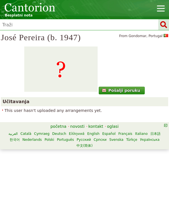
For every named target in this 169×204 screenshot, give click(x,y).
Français (125, 134)
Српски (100, 140)
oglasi (112, 126)
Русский (84, 140)
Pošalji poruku (121, 90)
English (93, 134)
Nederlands (32, 140)
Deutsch (59, 134)
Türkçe (131, 140)
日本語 (155, 134)
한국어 (15, 140)
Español (108, 134)
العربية (13, 134)
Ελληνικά (76, 134)
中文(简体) (84, 146)
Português (65, 140)
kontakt (95, 126)
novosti (77, 126)
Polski (49, 140)
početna (59, 126)
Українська (149, 140)
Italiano (141, 134)
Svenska (116, 140)
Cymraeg (41, 134)
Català (26, 134)
